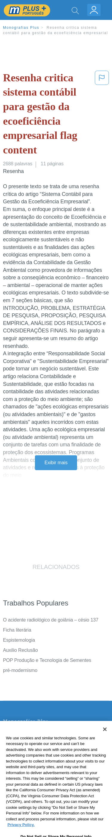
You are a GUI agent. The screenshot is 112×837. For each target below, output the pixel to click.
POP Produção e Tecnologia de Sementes (47, 660)
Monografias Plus (21, 28)
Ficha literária (17, 629)
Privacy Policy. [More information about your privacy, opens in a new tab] (21, 832)
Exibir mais (56, 462)
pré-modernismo (20, 670)
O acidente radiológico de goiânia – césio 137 (50, 619)
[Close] (104, 737)
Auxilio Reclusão (20, 650)
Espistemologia (19, 640)
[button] (102, 115)
